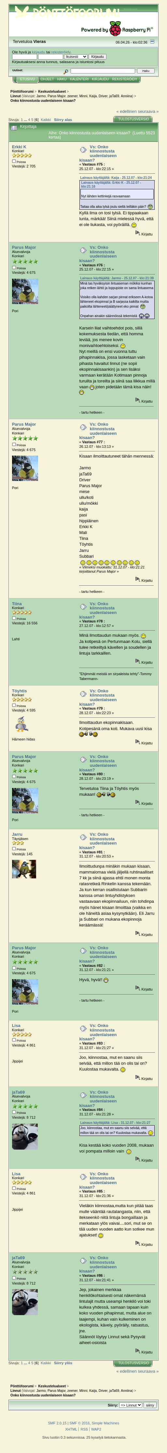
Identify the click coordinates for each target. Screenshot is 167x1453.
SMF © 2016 (79, 1423)
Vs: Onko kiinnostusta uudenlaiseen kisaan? (98, 153)
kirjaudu (38, 52)
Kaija (93, 96)
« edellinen (126, 111)
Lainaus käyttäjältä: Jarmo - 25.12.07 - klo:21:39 (117, 278)
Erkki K (19, 146)
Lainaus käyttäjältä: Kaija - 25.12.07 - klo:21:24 (116, 178)
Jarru (17, 834)
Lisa (16, 1025)
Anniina (126, 96)
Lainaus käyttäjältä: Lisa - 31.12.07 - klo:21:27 (115, 1123)
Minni (83, 96)
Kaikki (46, 119)
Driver (103, 96)
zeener (72, 96)
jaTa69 (114, 96)
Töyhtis (19, 690)
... (26, 119)
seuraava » (148, 111)
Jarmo (41, 96)
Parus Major (56, 96)
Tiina (17, 603)
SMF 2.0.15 (57, 1423)
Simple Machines (105, 1423)
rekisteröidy (60, 52)
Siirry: (113, 1405)
